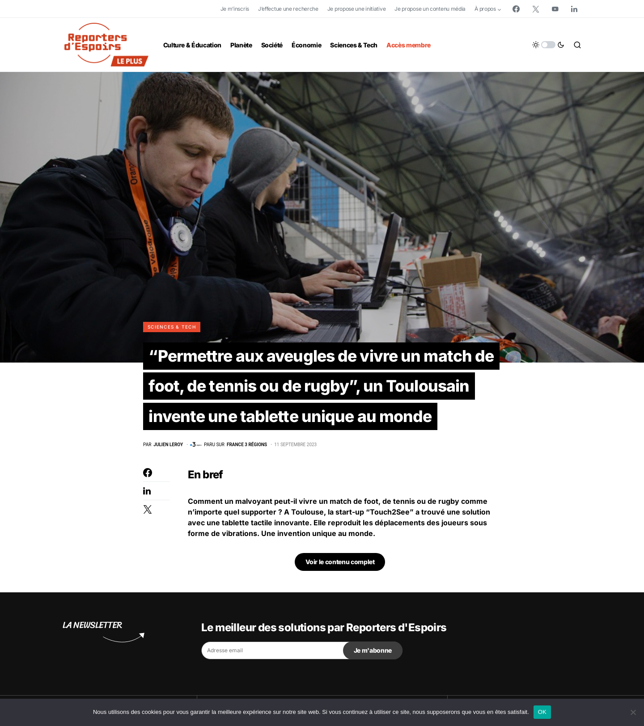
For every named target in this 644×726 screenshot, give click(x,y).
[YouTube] (555, 9)
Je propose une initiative (356, 8)
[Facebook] (516, 9)
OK (542, 712)
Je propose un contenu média (430, 8)
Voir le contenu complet (340, 607)
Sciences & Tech (172, 326)
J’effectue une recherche (288, 8)
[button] (548, 45)
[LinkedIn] (574, 9)
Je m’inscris (234, 8)
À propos (485, 8)
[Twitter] (536, 9)
